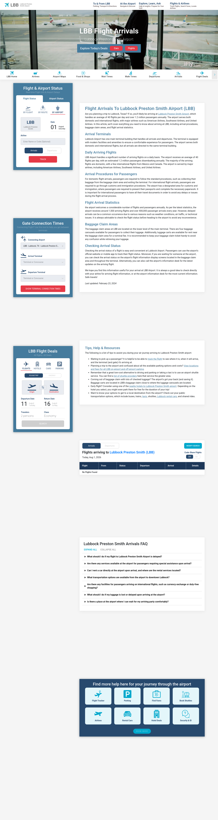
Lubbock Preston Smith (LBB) (132, 452)
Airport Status (56, 98)
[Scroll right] (214, 74)
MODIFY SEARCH (193, 446)
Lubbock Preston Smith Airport (173, 114)
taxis (144, 396)
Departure (144, 465)
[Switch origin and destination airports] (42, 393)
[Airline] (43, 139)
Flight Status (29, 98)
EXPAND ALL (90, 549)
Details (195, 465)
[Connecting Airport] (34, 244)
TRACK (43, 159)
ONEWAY (52, 381)
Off (189, 457)
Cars (116, 48)
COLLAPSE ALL (108, 549)
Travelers (25, 417)
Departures (110, 446)
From (103, 465)
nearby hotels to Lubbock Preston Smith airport (153, 386)
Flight (84, 465)
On (196, 457)
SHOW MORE (142, 731)
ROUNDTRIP (33, 381)
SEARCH (43, 429)
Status (122, 465)
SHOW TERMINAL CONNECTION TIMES (42, 294)
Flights (131, 48)
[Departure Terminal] (34, 276)
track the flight (155, 359)
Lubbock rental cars (167, 396)
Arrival (171, 465)
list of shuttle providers (125, 376)
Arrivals (91, 446)
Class (46, 417)
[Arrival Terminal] (32, 260)
